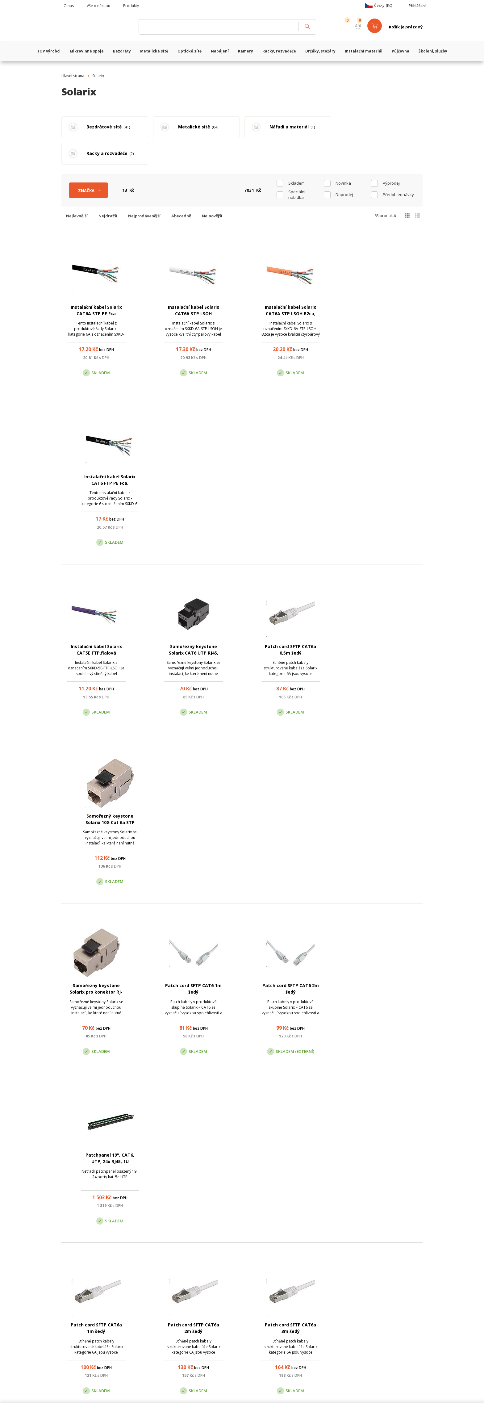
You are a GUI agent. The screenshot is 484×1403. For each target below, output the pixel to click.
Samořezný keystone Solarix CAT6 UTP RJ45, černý (193, 456)
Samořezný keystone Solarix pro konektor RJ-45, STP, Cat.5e (96, 626)
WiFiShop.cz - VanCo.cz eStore (96, 27)
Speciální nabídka (296, 168)
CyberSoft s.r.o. (153, 1393)
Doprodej (344, 168)
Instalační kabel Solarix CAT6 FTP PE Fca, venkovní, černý (387, 287)
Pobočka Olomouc (268, 1307)
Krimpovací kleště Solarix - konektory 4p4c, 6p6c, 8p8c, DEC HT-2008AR (290, 966)
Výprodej (391, 156)
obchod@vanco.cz (365, 1276)
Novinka (343, 156)
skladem (296, 156)
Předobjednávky (398, 168)
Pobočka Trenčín (354, 1307)
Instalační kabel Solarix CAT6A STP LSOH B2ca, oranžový (290, 287)
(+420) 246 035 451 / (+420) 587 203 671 (271, 1276)
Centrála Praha (177, 1307)
